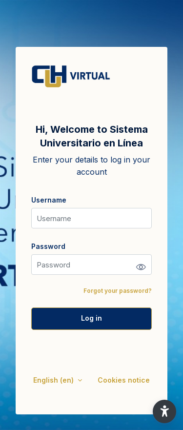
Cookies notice (124, 380)
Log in (91, 318)
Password (48, 246)
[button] (164, 411)
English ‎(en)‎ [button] (54, 380)
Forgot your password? (117, 290)
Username (48, 200)
